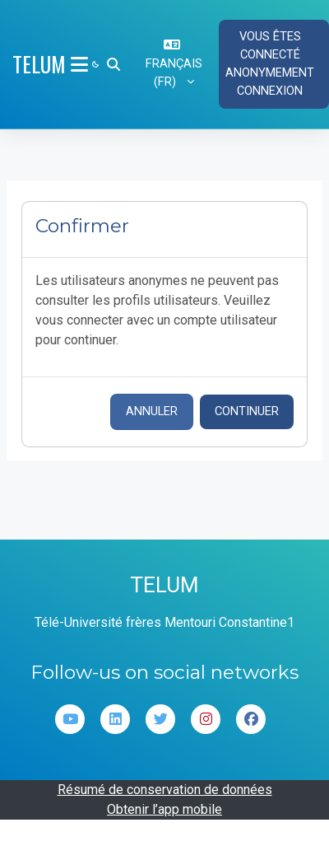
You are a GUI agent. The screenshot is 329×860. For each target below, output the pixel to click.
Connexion (270, 90)
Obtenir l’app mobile (164, 809)
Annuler (152, 411)
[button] (113, 64)
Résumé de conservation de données (165, 789)
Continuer (247, 411)
